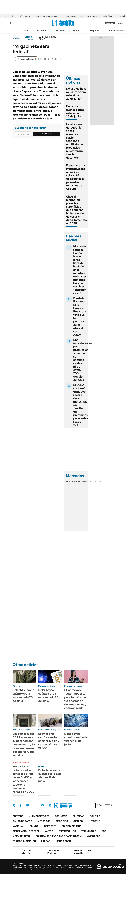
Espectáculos (67, 831)
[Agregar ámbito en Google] (27, 58)
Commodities (87, 481)
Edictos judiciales (24, 841)
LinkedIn (35, 805)
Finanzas (60, 30)
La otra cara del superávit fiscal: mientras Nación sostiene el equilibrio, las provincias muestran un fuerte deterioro (74, 140)
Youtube (42, 805)
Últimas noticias (39, 816)
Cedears (97, 481)
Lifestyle (94, 821)
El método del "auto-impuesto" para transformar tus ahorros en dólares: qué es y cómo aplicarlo (75, 699)
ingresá (120, 23)
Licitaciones (63, 841)
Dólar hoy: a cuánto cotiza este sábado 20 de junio (75, 111)
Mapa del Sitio (21, 836)
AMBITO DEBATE (84, 851)
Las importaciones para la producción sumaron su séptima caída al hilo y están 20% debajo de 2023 (82, 360)
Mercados (44, 821)
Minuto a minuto (22, 762)
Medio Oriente (70, 16)
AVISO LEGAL (94, 836)
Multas (45, 841)
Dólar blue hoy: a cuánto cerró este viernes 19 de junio (50, 775)
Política (77, 30)
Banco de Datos (22, 821)
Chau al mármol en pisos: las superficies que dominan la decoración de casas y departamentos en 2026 (76, 210)
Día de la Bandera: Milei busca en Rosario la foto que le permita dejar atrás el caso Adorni (79, 316)
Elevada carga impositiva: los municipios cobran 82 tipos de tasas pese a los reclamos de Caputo (75, 177)
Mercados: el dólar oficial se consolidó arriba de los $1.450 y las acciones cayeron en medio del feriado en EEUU (23, 779)
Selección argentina (89, 16)
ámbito (16, 38)
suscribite (110, 23)
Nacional (18, 826)
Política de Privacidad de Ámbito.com (59, 836)
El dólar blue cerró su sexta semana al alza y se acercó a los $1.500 (48, 741)
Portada (18, 816)
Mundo (34, 826)
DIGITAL (28, 851)
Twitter (14, 805)
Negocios (95, 30)
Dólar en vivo (25, 16)
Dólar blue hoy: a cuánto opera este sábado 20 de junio (76, 93)
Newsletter (119, 30)
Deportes (50, 826)
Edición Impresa (71, 826)
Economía (42, 30)
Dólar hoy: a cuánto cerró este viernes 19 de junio (76, 739)
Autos (49, 831)
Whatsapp (50, 805)
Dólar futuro (108, 16)
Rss (104, 831)
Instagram (27, 805)
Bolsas (77, 481)
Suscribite (47, 134)
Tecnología (88, 831)
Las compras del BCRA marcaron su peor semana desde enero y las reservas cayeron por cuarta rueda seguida (24, 744)
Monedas (70, 481)
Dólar (26, 30)
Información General (26, 831)
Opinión (112, 30)
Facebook (20, 805)
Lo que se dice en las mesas (47, 16)
